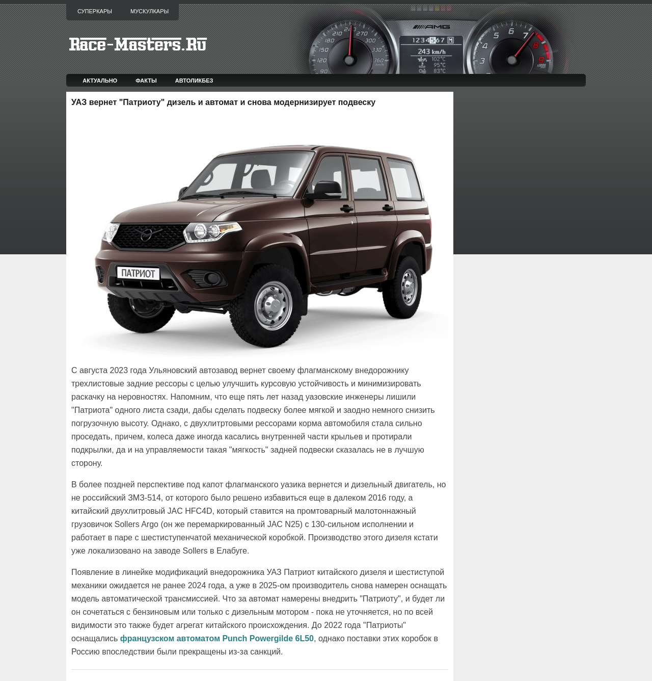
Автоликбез (194, 80)
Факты (146, 80)
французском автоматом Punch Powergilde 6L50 (217, 638)
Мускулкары (149, 11)
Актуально (100, 80)
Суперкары (94, 11)
